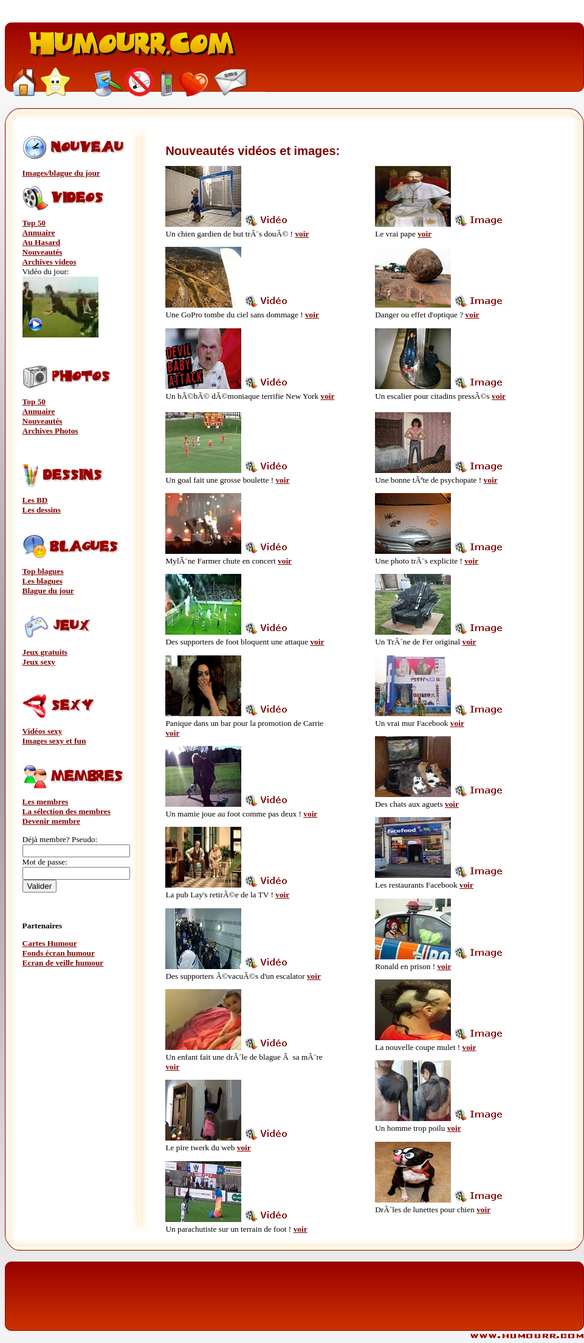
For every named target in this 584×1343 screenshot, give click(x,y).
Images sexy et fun (54, 740)
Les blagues (42, 580)
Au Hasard (41, 242)
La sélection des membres (66, 811)
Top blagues (43, 571)
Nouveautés (42, 252)
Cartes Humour (49, 943)
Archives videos (49, 261)
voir (302, 233)
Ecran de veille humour (63, 962)
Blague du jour (48, 590)
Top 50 (34, 222)
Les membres (45, 801)
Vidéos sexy (42, 731)
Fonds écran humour (58, 953)
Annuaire (38, 232)
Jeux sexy (38, 661)
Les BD (35, 500)
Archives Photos (50, 430)
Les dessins (41, 509)
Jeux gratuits (44, 652)
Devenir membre (51, 821)
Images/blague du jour (61, 173)
